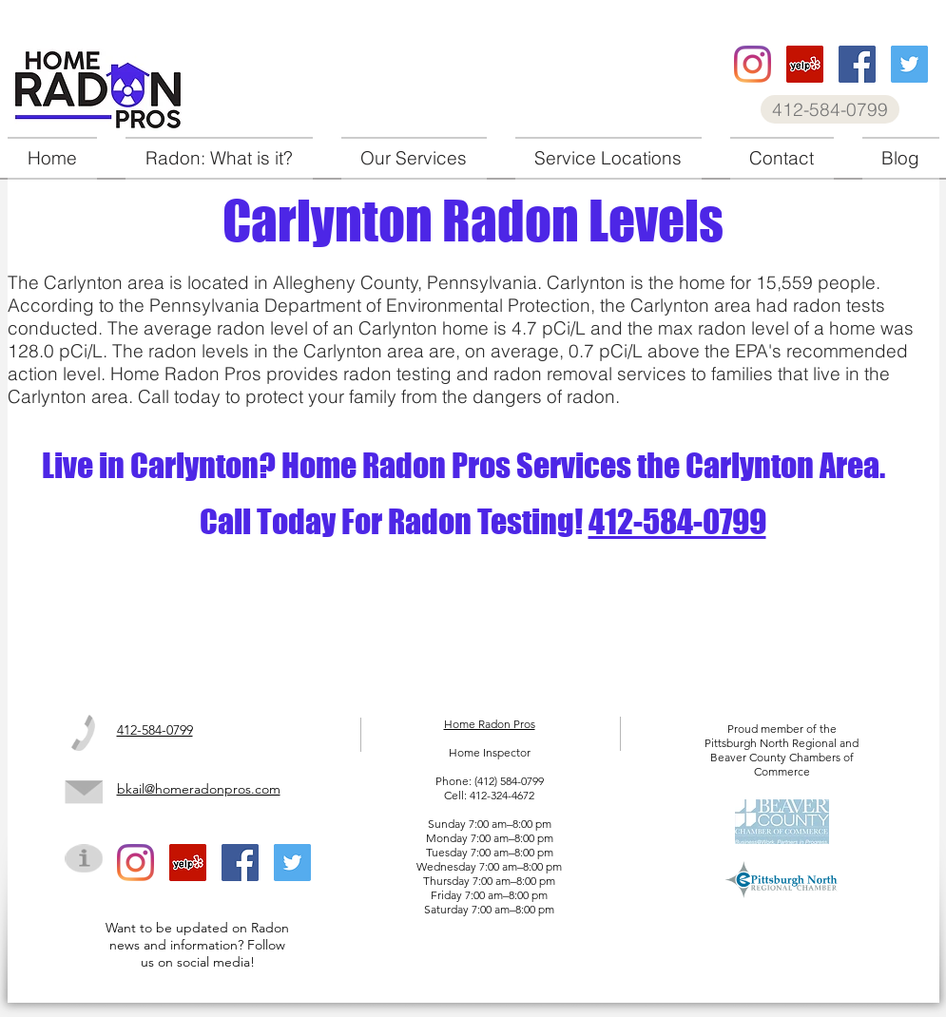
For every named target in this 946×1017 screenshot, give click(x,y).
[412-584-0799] (830, 109)
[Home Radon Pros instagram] (752, 64)
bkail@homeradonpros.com (198, 788)
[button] (414, 158)
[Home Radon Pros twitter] (909, 64)
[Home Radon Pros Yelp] (804, 64)
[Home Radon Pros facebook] (857, 64)
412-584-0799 (677, 521)
